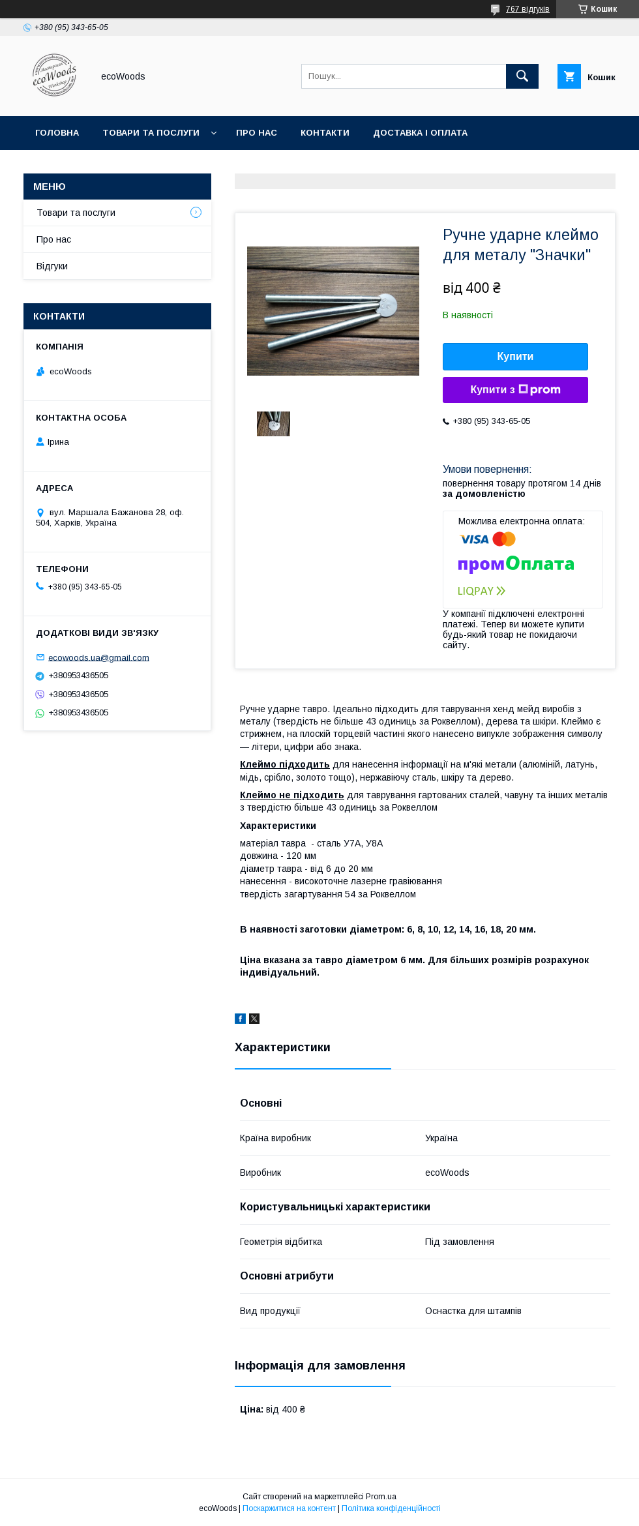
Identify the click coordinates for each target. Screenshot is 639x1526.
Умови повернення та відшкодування (132, 167)
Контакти (325, 133)
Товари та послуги (151, 133)
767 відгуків (528, 9)
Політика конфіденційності (391, 1508)
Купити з (515, 390)
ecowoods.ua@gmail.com (98, 657)
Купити (516, 356)
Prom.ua (381, 1496)
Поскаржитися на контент (289, 1508)
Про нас (256, 133)
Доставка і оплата (420, 133)
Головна (57, 133)
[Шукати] (522, 76)
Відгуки (52, 266)
